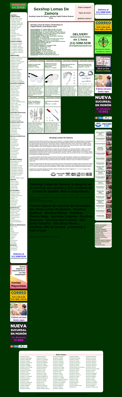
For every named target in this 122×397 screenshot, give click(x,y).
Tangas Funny (14, 109)
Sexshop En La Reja (25, 377)
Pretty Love (13, 235)
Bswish (12, 231)
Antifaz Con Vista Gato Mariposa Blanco (34, 65)
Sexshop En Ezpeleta (74, 368)
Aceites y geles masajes (16, 18)
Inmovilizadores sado (16, 128)
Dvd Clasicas (14, 154)
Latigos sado (14, 130)
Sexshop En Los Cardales (59, 382)
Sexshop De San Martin (25, 370)
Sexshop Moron (34, 44)
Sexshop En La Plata (74, 376)
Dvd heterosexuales (15, 148)
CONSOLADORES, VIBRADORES (99, 227)
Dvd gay (13, 147)
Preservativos (14, 201)
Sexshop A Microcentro (25, 384)
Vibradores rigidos (15, 70)
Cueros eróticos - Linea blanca (37, 60)
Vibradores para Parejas (16, 58)
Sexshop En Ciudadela (58, 362)
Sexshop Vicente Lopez (36, 53)
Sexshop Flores (34, 38)
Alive (12, 228)
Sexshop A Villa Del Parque (59, 380)
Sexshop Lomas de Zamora (37, 41)
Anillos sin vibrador (15, 211)
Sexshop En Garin (24, 371)
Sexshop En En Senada (58, 367)
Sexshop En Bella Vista (25, 359)
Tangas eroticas (14, 106)
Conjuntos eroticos (15, 92)
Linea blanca (14, 131)
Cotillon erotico (14, 197)
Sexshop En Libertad (41, 380)
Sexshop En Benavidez (74, 358)
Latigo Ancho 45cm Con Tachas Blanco (68, 65)
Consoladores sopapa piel (17, 52)
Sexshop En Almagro (25, 364)
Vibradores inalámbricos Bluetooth (19, 57)
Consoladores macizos (16, 44)
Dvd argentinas (14, 139)
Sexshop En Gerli (57, 371)
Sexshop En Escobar (91, 367)
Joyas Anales (14, 186)
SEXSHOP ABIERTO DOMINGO (103, 240)
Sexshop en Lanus (73, 379)
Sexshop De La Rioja (41, 373)
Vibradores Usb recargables (17, 81)
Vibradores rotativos (15, 78)
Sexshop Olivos (34, 48)
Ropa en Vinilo (14, 103)
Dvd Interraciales (15, 150)
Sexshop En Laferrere (42, 379)
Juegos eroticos (14, 200)
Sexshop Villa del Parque (37, 34)
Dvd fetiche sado (15, 144)
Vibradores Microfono (16, 77)
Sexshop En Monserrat (91, 384)
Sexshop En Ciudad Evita (26, 362)
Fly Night (13, 30)
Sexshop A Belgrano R (58, 385)
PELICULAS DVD (99, 234)
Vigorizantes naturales (16, 206)
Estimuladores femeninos (17, 170)
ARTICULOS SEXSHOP (101, 225)
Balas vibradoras (15, 162)
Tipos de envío (85, 13)
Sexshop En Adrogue (58, 365)
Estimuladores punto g (16, 174)
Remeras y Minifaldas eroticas (18, 101)
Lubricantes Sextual (15, 39)
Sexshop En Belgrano (58, 359)
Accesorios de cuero (15, 123)
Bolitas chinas (14, 212)
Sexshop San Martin (35, 49)
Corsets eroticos (14, 94)
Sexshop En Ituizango (42, 374)
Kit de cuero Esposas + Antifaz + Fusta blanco (34, 102)
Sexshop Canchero (73, 377)
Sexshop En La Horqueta (26, 376)
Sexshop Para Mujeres (100, 201)
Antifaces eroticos (15, 194)
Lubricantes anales (15, 21)
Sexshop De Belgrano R (42, 376)
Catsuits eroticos (15, 91)
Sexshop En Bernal (41, 356)
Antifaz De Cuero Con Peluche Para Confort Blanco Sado (51, 65)
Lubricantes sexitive (15, 38)
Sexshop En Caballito (58, 358)
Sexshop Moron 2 (100, 210)
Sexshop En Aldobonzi (58, 364)
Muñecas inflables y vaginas (17, 178)
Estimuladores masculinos (17, 171)
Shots (12, 238)
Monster (13, 53)
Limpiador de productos (16, 19)
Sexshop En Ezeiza (41, 368)
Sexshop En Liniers (73, 380)
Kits (12, 223)
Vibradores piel (14, 67)
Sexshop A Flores (73, 384)
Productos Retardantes (16, 221)
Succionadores (14, 164)
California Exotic (14, 232)
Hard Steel (13, 241)
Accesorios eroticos (15, 192)
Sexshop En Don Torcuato (26, 367)
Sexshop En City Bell (74, 361)
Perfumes (13, 36)
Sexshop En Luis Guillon (91, 382)
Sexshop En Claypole (91, 362)
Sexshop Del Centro (24, 368)
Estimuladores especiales (17, 168)
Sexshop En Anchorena (74, 362)
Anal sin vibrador (15, 184)
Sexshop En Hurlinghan (91, 373)
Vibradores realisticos (16, 75)
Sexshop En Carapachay (42, 359)
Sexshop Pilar (34, 54)
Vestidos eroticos (15, 110)
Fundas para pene (15, 217)
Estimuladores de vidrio (16, 167)
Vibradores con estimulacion (17, 61)
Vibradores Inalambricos (16, 69)
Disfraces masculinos (16, 117)
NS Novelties (14, 234)
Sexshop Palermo (35, 30)
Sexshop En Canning (91, 358)
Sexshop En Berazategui (26, 358)
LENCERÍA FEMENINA (100, 229)
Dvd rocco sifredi (15, 153)
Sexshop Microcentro (36, 33)
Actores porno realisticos (16, 43)
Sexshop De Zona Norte (58, 368)
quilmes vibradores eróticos (43, 388)
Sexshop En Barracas (91, 359)
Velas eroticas (14, 203)
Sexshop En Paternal (25, 388)
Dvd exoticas (14, 142)
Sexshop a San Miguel (91, 380)
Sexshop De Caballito (91, 374)
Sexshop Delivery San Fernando (76, 367)
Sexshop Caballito (35, 36)
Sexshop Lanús (34, 46)
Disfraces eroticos (15, 95)
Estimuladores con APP (16, 161)
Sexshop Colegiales (35, 52)
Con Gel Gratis (14, 246)
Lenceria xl (13, 97)
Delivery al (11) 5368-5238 (19, 255)
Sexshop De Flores (24, 374)
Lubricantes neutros (15, 27)
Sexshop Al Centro (90, 379)
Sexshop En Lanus (24, 380)
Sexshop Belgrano (35, 29)
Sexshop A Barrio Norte (42, 387)
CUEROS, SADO (99, 232)
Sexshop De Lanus (73, 371)
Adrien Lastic (14, 226)
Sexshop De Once (41, 371)
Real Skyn (13, 32)
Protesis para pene (15, 220)
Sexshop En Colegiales (25, 365)
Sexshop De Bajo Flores (42, 377)
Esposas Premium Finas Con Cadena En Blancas (85, 65)
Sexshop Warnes (35, 50)
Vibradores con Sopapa (16, 80)
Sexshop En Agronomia (91, 364)
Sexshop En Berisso (74, 356)
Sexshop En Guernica (25, 373)
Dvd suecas (13, 156)
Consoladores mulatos (16, 46)
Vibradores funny (15, 64)
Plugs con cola (14, 189)
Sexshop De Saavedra (58, 370)
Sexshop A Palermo (74, 382)
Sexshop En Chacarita (58, 361)
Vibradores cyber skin (16, 63)
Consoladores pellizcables (17, 47)
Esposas (13, 198)
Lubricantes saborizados (16, 35)
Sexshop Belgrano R (25, 379)
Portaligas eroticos (15, 100)
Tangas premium (15, 107)
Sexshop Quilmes (35, 42)
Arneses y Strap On (15, 214)
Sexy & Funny (14, 240)
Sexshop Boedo (34, 37)
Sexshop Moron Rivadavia (37, 45)
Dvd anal (13, 138)
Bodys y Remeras (15, 114)
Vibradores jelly (14, 66)
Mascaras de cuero (15, 134)
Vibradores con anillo (16, 209)
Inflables (13, 218)
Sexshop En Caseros (74, 359)
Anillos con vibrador (15, 60)
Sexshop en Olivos (24, 387)
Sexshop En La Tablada (58, 377)
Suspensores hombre (16, 120)
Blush (12, 229)
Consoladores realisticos (16, 49)
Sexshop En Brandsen (91, 356)
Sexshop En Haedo (57, 373)
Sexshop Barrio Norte (36, 32)
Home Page (31, 59)
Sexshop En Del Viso (74, 365)
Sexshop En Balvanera (42, 361)
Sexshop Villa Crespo (36, 40)
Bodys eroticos (14, 89)
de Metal (13, 176)
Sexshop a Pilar (40, 382)
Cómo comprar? (84, 7)
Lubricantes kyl (14, 29)
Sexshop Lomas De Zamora (51, 11)
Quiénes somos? (85, 18)
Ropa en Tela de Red (16, 104)
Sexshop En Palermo (58, 387)
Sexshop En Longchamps (26, 382)
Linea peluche (14, 133)
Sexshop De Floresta (74, 373)
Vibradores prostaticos (16, 74)
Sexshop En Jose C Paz (75, 374)
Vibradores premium (15, 72)
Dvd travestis (14, 157)
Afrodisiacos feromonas (16, 195)
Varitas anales (14, 187)
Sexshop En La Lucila (58, 376)
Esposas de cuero (15, 126)
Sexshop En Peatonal (58, 388)
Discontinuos (14, 248)
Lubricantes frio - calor (16, 26)
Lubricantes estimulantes (17, 24)
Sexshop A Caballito (24, 385)
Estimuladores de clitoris (16, 165)
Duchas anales (14, 181)
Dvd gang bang (14, 145)
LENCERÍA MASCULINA (101, 231)
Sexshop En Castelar (25, 361)
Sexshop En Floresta (74, 370)
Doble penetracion (15, 215)
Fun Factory (14, 243)
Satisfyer (13, 237)
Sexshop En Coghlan (41, 364)
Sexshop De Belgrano (91, 376)
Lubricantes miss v (15, 33)
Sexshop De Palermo (91, 370)
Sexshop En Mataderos (58, 384)
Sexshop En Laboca (90, 377)
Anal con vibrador (15, 182)
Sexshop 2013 (72, 387)
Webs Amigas (61, 354)
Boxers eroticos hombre (16, 115)
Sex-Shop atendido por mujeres (60, 379)
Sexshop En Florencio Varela (92, 368)
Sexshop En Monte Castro (75, 385)
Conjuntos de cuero (15, 125)
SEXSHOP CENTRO (100, 236)
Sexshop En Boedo (24, 356)
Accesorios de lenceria (16, 85)
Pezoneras (13, 204)
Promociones (14, 249)
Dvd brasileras (14, 141)
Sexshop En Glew (90, 371)
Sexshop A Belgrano (90, 385)
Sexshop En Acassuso (91, 365)
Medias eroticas (14, 98)
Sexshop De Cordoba (58, 374)
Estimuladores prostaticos (17, 173)
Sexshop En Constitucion (42, 365)
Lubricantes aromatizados (17, 23)
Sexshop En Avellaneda (42, 362)
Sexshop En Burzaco (41, 358)
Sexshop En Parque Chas (92, 387)
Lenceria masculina (15, 118)
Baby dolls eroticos (15, 88)
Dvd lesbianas (14, 151)
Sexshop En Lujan (41, 384)
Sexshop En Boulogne (58, 356)
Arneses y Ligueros (15, 86)
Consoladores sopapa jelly (17, 50)
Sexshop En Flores (41, 370)
